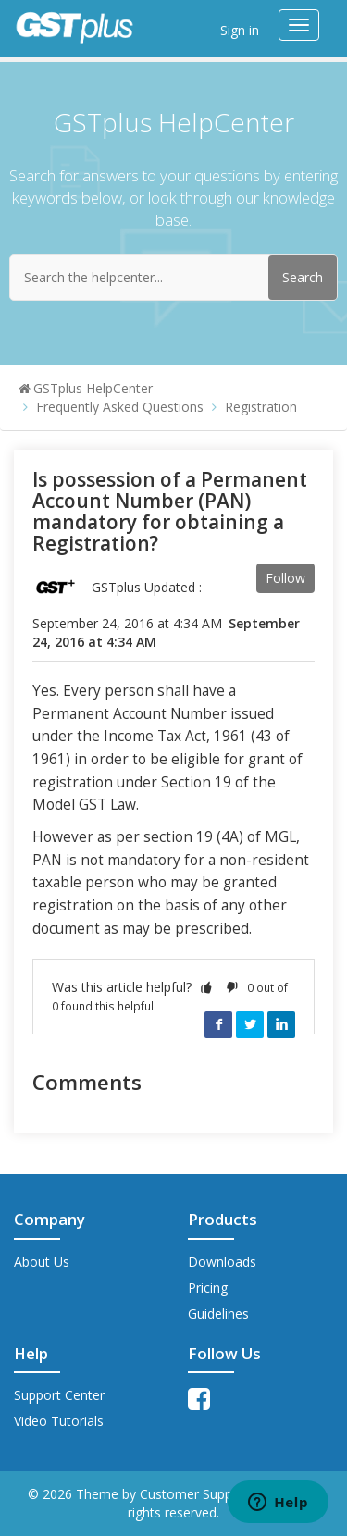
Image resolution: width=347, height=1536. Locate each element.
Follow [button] (285, 578)
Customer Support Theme (220, 1494)
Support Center (59, 1395)
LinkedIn (281, 1024)
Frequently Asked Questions (120, 406)
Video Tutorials (59, 1421)
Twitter (250, 1024)
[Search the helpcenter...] (173, 277)
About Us (41, 1261)
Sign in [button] (239, 30)
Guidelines (218, 1313)
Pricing (208, 1287)
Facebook (218, 1024)
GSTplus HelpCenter (93, 388)
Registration (261, 406)
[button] (206, 986)
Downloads (222, 1261)
